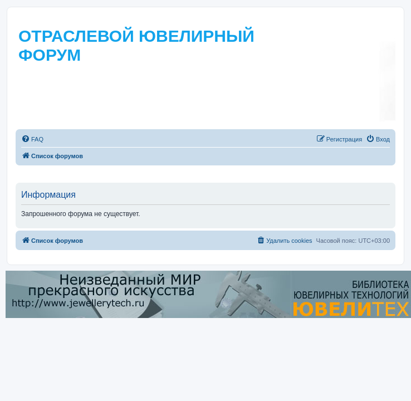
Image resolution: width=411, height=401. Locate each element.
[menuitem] (32, 139)
